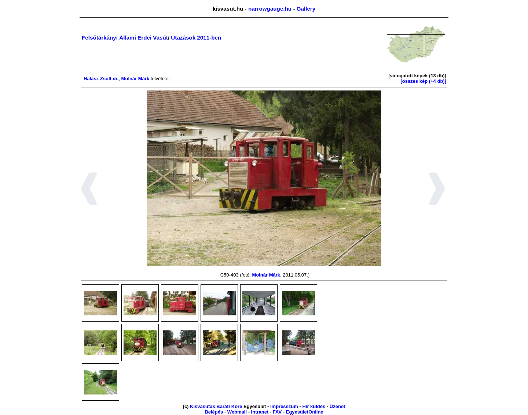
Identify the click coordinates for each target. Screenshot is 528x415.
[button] (89, 189)
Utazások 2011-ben (196, 37)
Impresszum (284, 406)
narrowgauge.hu (270, 8)
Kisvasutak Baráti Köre (216, 406)
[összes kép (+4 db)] (423, 81)
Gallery (306, 8)
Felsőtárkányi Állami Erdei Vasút (125, 37)
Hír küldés (313, 406)
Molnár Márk (135, 78)
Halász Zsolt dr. (101, 78)
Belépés (214, 412)
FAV (277, 412)
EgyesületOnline (304, 412)
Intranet (260, 412)
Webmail (237, 412)
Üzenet (337, 406)
